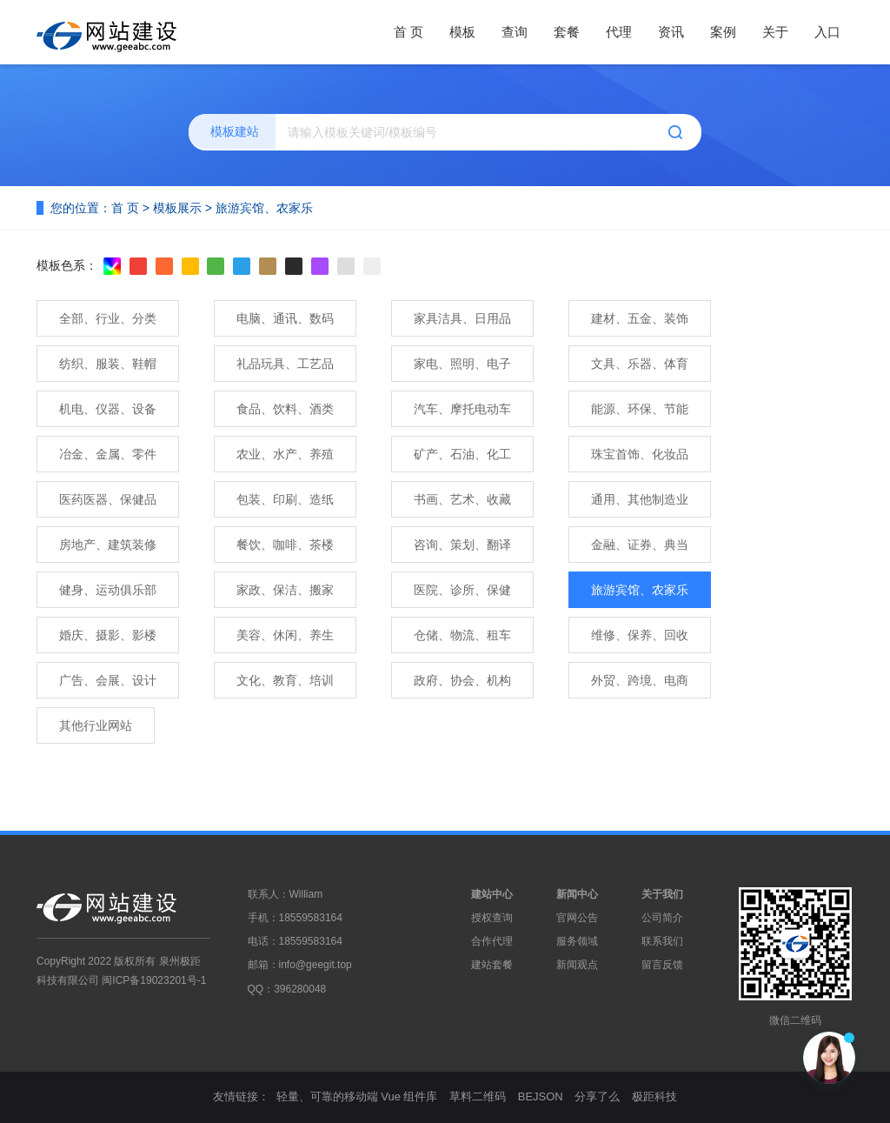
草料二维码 (477, 1096)
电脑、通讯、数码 (285, 318)
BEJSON (540, 1096)
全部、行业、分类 (107, 318)
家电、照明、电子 (462, 364)
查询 (514, 31)
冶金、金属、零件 (107, 454)
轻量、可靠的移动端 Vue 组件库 (357, 1096)
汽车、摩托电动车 (462, 409)
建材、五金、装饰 (639, 318)
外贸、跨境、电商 (639, 680)
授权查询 (492, 918)
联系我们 (662, 941)
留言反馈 (662, 965)
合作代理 (492, 941)
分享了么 (597, 1096)
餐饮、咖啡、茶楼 (285, 544)
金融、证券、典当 (639, 544)
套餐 (567, 31)
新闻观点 (577, 965)
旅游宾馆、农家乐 (264, 208)
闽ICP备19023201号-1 (154, 980)
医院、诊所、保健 (462, 590)
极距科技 (654, 1096)
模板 (462, 31)
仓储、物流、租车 (462, 635)
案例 (723, 31)
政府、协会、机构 (462, 680)
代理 (619, 31)
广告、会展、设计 (107, 680)
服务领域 (577, 941)
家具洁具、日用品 (462, 318)
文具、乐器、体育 (639, 364)
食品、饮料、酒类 (285, 409)
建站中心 (492, 894)
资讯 (671, 31)
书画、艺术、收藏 (462, 499)
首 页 (408, 31)
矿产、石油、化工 (462, 454)
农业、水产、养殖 (285, 454)
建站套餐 (492, 965)
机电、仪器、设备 (107, 409)
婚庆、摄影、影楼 (107, 635)
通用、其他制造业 (639, 499)
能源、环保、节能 (639, 409)
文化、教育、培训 (285, 680)
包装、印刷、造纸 (285, 499)
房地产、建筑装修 (107, 544)
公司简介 (662, 918)
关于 (775, 31)
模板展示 (177, 208)
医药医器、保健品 (107, 499)
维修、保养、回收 (639, 635)
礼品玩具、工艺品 (285, 364)
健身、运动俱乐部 (107, 590)
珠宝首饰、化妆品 (639, 454)
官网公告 (577, 918)
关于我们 (662, 894)
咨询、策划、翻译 (462, 544)
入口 (827, 31)
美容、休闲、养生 (285, 635)
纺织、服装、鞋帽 (107, 364)
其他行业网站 (95, 725)
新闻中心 (577, 894)
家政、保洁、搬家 (285, 590)
